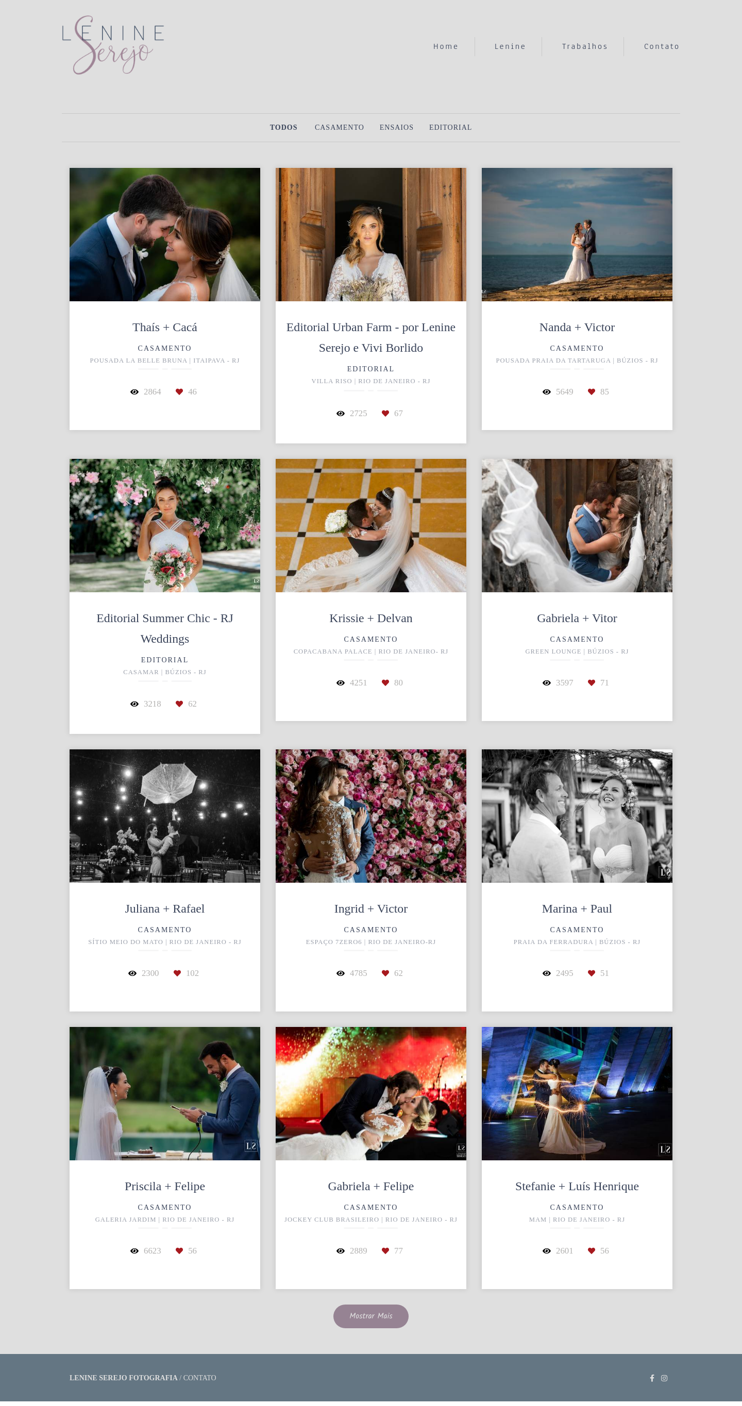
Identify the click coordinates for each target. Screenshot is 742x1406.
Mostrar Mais (371, 1316)
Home (446, 46)
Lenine (510, 46)
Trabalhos (585, 46)
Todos (284, 127)
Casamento (339, 127)
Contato (662, 46)
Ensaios (397, 127)
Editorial (450, 127)
